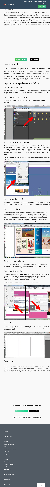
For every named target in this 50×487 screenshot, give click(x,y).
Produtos (30, 1)
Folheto (14, 417)
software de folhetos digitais (36, 368)
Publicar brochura (37, 417)
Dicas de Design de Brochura (25, 417)
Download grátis (42, 6)
